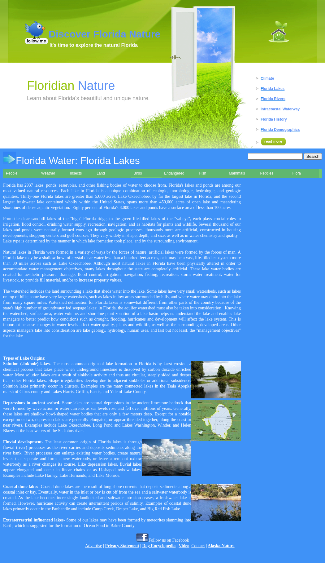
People (11, 173)
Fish (202, 173)
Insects (76, 173)
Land (101, 173)
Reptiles (266, 173)
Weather (48, 173)
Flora (296, 173)
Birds (137, 173)
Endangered (174, 173)
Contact (198, 545)
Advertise (93, 545)
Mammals (237, 173)
